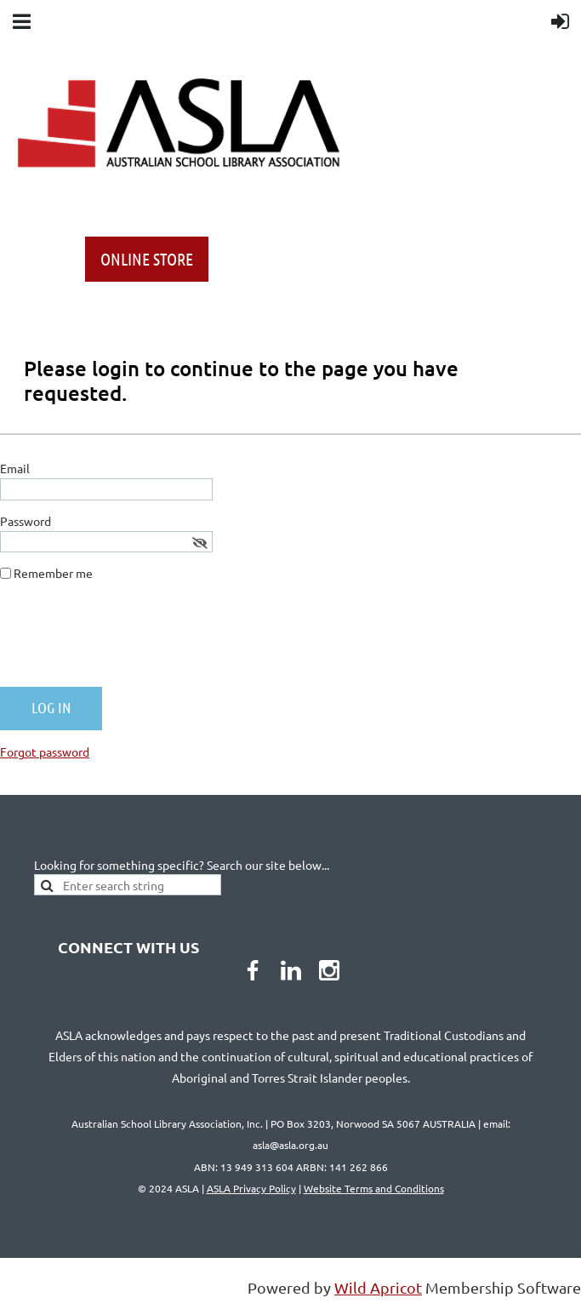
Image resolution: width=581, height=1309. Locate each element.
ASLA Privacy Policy (251, 1188)
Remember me (53, 572)
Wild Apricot (378, 1287)
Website (374, 1188)
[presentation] (129, 641)
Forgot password (44, 751)
